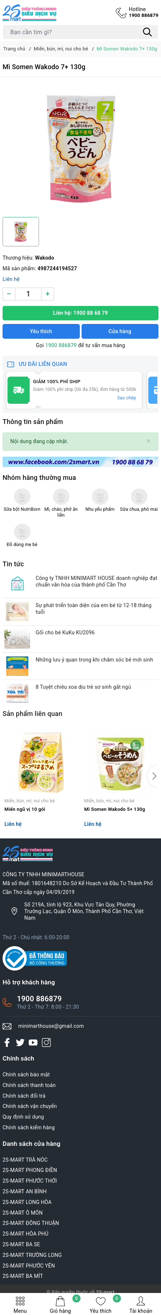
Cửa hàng (119, 331)
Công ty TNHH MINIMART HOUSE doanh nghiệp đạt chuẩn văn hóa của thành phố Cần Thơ (96, 581)
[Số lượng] (28, 294)
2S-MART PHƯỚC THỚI (30, 1181)
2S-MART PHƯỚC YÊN (29, 1266)
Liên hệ (11, 279)
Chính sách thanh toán (29, 1085)
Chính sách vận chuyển (30, 1106)
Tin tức (13, 564)
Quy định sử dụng (23, 1117)
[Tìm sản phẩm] (80, 32)
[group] (80, 149)
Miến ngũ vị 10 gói (24, 809)
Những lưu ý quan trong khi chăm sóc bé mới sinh (94, 660)
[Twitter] (20, 1042)
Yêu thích (105, 1305)
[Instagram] (46, 1042)
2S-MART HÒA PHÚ (26, 1234)
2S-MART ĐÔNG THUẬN (31, 1223)
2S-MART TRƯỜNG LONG (32, 1255)
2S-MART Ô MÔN (23, 1213)
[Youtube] (33, 1042)
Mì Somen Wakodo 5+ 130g (114, 809)
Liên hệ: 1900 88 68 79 (80, 313)
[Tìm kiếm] (147, 32)
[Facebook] (7, 1042)
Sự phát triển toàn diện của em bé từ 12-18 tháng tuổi (93, 608)
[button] (152, 776)
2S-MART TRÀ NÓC (25, 1160)
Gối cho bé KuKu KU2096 (65, 632)
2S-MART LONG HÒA (27, 1202)
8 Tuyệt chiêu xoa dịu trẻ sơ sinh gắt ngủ (83, 687)
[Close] (148, 441)
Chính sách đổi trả (24, 1096)
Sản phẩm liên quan (32, 713)
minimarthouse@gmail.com (51, 1026)
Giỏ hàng (65, 1305)
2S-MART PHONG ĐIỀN (30, 1170)
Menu (20, 1305)
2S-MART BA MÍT (23, 1276)
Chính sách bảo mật (26, 1074)
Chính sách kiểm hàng (29, 1127)
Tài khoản (140, 1305)
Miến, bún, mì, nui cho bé (29, 800)
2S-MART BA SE (21, 1244)
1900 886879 (143, 12)
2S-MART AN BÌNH (25, 1191)
